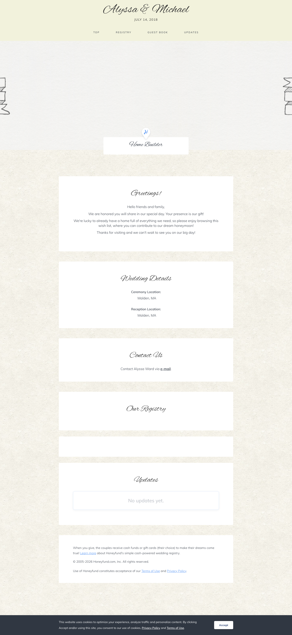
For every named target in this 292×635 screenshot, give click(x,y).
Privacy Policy (176, 571)
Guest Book (158, 32)
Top (96, 32)
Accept (223, 625)
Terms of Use (151, 571)
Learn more (88, 553)
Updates (191, 32)
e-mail (165, 369)
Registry (123, 32)
